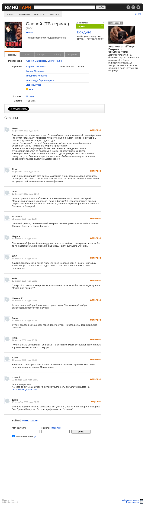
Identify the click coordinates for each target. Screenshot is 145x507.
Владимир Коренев (36, 75)
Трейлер (56, 54)
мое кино (54, 14)
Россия (30, 96)
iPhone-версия (132, 502)
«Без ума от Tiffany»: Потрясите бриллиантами (122, 49)
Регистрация (30, 420)
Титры (12, 54)
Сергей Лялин (54, 61)
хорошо (81, 26)
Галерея (41, 54)
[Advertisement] (54, 469)
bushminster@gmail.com (24, 389)
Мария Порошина (35, 71)
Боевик (29, 32)
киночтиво (24, 14)
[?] (35, 436)
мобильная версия (130, 500)
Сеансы (27, 54)
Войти (138, 14)
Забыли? (56, 427)
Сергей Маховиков (36, 61)
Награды (72, 54)
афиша (10, 14)
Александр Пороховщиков (40, 80)
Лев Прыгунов (33, 84)
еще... (32, 89)
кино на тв (39, 14)
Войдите (84, 32)
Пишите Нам (8, 500)
